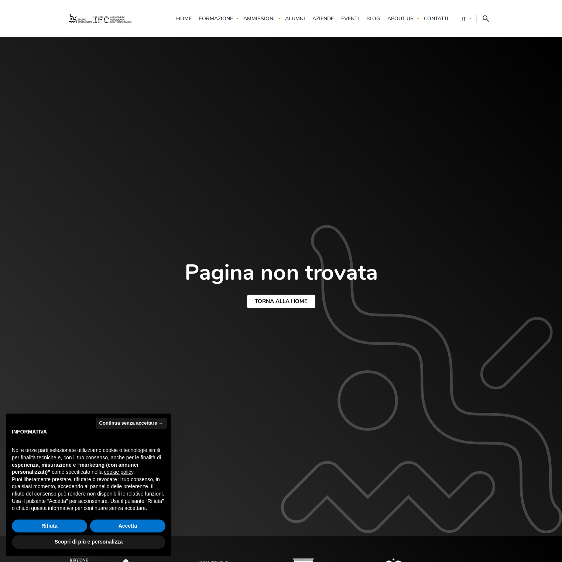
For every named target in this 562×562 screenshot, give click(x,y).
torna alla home (281, 301)
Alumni (295, 18)
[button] (483, 19)
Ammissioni (259, 18)
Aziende (323, 18)
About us (400, 18)
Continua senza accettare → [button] (131, 423)
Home (184, 18)
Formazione (216, 18)
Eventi (350, 18)
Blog (373, 18)
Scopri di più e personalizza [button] (89, 542)
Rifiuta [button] (49, 526)
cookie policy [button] (118, 472)
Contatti (436, 18)
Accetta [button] (128, 526)
